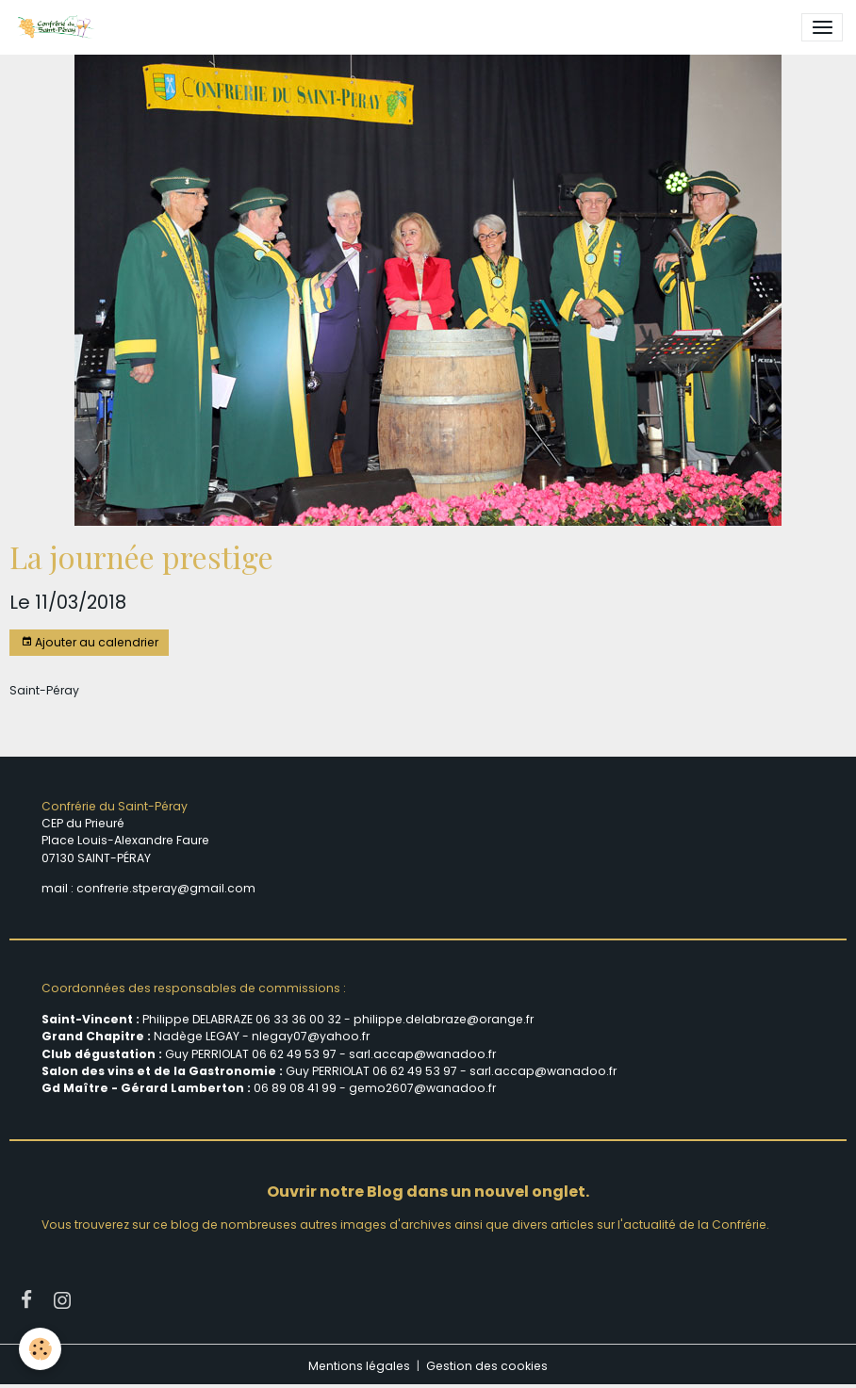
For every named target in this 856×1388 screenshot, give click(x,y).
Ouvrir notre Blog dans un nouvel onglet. (428, 1191)
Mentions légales (359, 1366)
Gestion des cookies (487, 1366)
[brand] (58, 27)
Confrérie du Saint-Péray (114, 806)
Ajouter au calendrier (89, 642)
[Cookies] (40, 1349)
